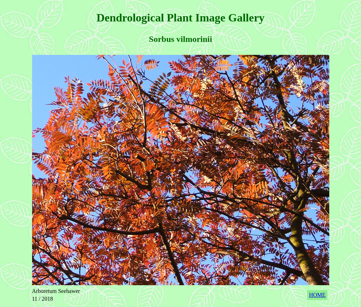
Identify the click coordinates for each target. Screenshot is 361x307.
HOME (317, 295)
